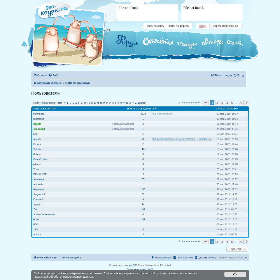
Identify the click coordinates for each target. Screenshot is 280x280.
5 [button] (232, 103)
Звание (131, 109)
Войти (202, 25)
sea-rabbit (39, 129)
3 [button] (222, 103)
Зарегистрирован (227, 109)
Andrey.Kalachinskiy (44, 214)
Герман (37, 144)
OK (235, 274)
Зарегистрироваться (225, 25)
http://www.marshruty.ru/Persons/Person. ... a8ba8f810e (182, 139)
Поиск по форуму (178, 25)
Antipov (37, 234)
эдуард (37, 204)
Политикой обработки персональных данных (63, 276)
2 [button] (217, 103)
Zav (35, 209)
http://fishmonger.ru (162, 113)
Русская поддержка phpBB (139, 269)
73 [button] (241, 103)
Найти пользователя (44, 102)
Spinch (37, 149)
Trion (36, 169)
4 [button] (227, 103)
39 (143, 194)
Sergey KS (39, 194)
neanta (37, 124)
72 (143, 139)
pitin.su (37, 164)
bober (36, 219)
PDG (36, 224)
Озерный (38, 199)
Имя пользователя (44, 109)
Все (60, 103)
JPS (35, 229)
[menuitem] (53, 75)
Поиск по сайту (155, 25)
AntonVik (38, 184)
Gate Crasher (40, 159)
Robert (37, 154)
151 (143, 219)
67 (143, 179)
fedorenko (38, 119)
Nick (35, 134)
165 (143, 189)
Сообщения (143, 109)
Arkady (37, 139)
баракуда (38, 189)
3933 (143, 114)
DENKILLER (40, 174)
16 (143, 149)
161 (143, 209)
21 (143, 134)
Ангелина (38, 179)
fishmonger (39, 114)
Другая (142, 103)
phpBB (132, 265)
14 (143, 204)
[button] (205, 102)
